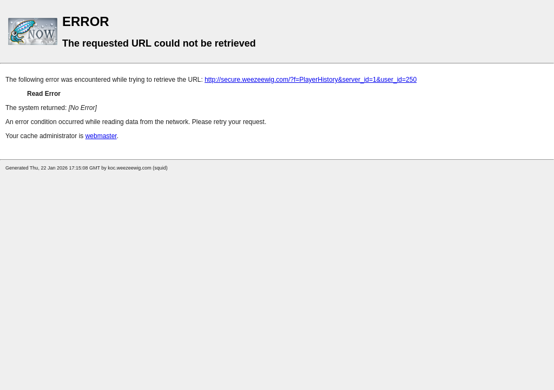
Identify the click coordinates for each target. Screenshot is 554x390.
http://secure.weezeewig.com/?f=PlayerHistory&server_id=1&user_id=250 (311, 79)
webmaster (101, 136)
